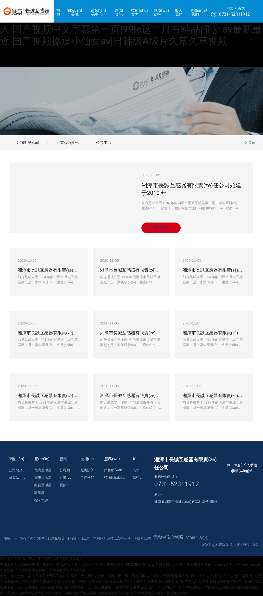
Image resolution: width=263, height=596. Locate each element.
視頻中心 (104, 142)
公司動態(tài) (27, 142)
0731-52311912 (234, 14)
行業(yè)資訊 (67, 142)
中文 (229, 8)
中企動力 (244, 544)
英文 (241, 8)
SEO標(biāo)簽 (197, 538)
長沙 (255, 544)
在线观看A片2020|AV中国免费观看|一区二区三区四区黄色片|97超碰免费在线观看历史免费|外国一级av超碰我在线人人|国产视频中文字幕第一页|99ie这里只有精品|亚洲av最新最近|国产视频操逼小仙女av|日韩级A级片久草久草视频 (131, 23)
